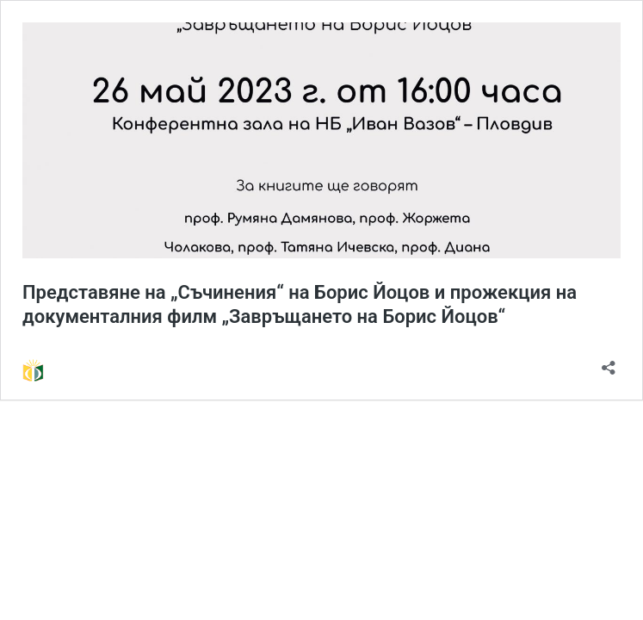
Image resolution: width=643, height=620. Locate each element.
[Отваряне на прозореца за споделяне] (609, 362)
